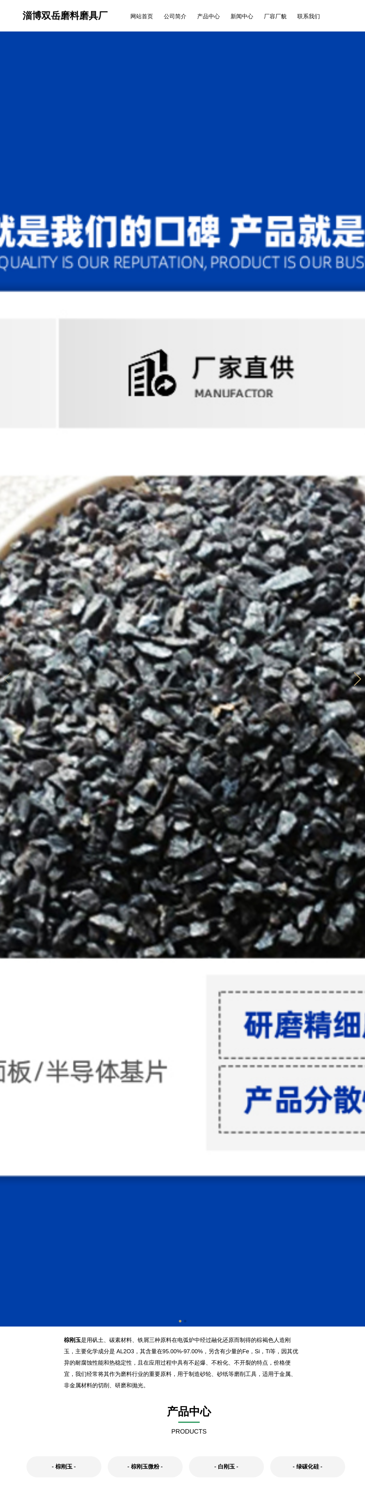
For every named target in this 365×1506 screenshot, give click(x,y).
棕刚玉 (72, 1340)
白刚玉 (226, 1466)
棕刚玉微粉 (145, 1466)
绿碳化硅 (307, 1466)
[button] (357, 679)
